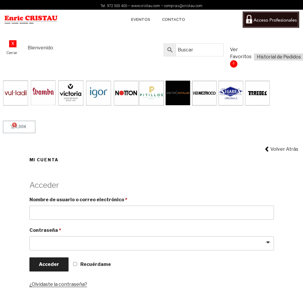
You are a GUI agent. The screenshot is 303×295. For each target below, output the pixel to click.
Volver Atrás (284, 149)
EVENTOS (140, 17)
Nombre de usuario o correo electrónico (78, 199)
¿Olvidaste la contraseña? (58, 284)
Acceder (49, 264)
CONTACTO (173, 17)
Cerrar (11, 53)
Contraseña (45, 230)
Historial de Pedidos (279, 57)
